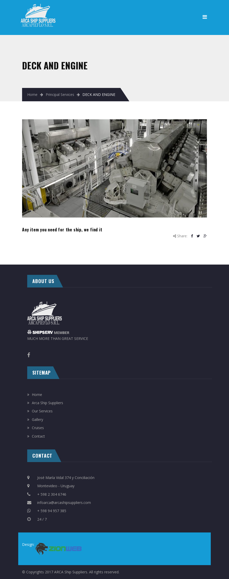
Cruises (38, 427)
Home (32, 94)
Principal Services (60, 94)
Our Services (42, 411)
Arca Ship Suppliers (47, 402)
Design (28, 544)
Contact (38, 436)
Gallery (37, 419)
